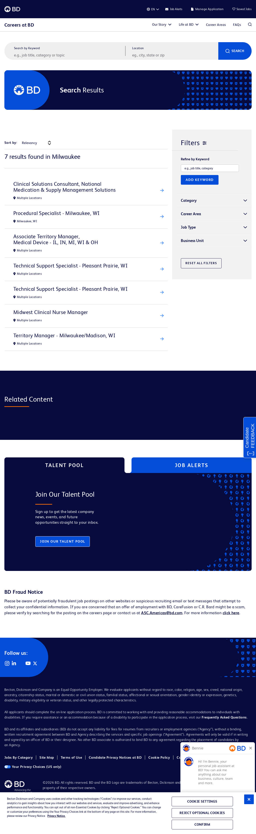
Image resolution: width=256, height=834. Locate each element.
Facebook (21, 663)
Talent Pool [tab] (64, 465)
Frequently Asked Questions (224, 717)
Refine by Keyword (195, 159)
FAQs (237, 25)
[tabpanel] (119, 522)
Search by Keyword (27, 48)
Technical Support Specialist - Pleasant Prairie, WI (70, 266)
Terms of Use (71, 757)
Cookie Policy (159, 757)
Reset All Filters (201, 263)
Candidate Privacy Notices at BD (115, 757)
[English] (153, 9)
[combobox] (174, 55)
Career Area (191, 213)
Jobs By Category (18, 757)
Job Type (188, 227)
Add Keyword (200, 180)
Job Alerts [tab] (191, 465)
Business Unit (192, 240)
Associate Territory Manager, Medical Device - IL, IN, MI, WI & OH (55, 239)
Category (189, 200)
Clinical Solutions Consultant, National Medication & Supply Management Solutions (64, 187)
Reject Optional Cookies (202, 813)
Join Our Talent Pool (62, 541)
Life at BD (186, 24)
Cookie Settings (228, 757)
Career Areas (216, 25)
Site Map (46, 757)
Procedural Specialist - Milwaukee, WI (56, 213)
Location (138, 48)
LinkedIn (14, 663)
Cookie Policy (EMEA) (194, 757)
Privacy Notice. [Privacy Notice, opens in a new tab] (56, 816)
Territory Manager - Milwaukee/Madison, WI (64, 335)
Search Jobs (250, 25)
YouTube (28, 663)
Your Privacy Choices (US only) (32, 767)
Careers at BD (19, 25)
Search (237, 51)
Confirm (202, 824)
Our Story (159, 24)
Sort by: (10, 143)
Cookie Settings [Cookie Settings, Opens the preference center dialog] (202, 801)
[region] (128, 813)
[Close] (249, 799)
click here (231, 612)
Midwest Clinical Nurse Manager (50, 312)
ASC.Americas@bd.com (161, 612)
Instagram (7, 663)
